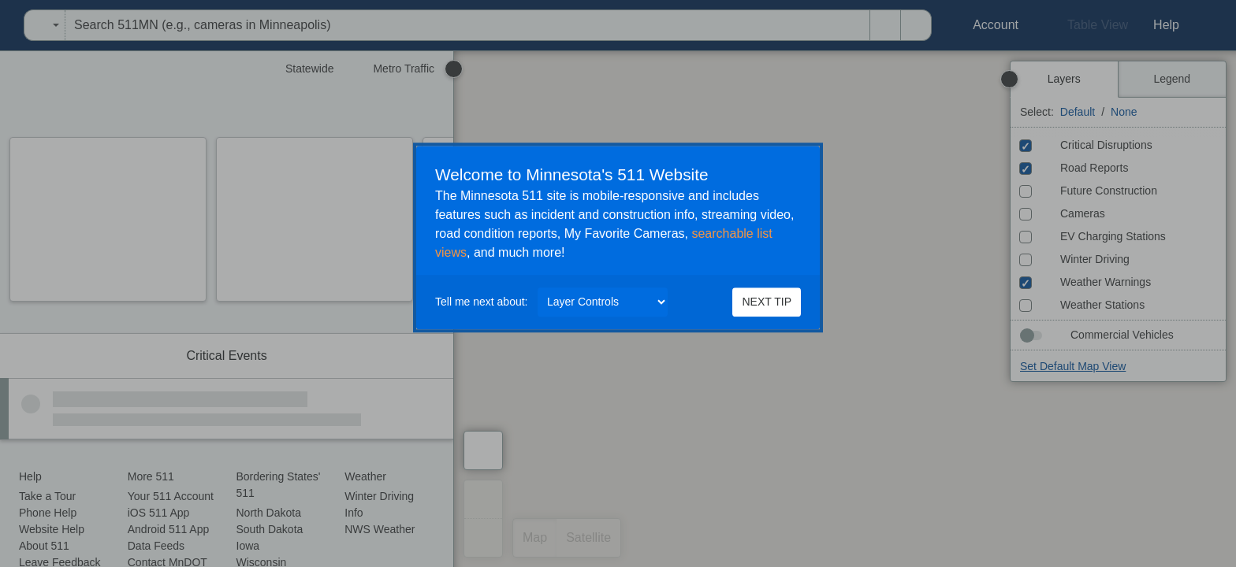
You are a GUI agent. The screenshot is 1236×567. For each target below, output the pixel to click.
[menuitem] (4, 25)
